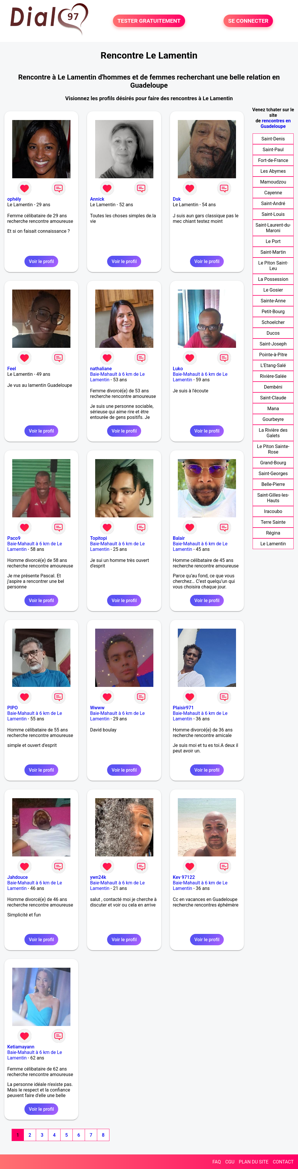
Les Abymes (273, 171)
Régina (273, 533)
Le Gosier (273, 290)
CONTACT (283, 1162)
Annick (97, 199)
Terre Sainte (273, 522)
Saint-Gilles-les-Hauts (273, 497)
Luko (178, 368)
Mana (273, 408)
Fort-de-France (273, 160)
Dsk (177, 199)
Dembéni (273, 387)
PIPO (12, 707)
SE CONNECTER (248, 20)
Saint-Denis (273, 139)
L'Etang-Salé (273, 365)
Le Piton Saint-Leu (273, 265)
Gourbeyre (273, 419)
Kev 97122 (184, 877)
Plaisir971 (183, 707)
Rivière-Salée (273, 376)
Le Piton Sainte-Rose (273, 449)
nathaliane (101, 368)
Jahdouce (17, 877)
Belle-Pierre (273, 484)
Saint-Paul (273, 149)
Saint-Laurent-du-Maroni (273, 227)
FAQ (216, 1162)
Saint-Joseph (273, 344)
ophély (14, 199)
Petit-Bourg (273, 311)
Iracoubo (273, 511)
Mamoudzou (273, 182)
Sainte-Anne (273, 301)
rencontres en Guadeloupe (276, 123)
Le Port (273, 241)
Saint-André (273, 203)
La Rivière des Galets (273, 432)
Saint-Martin (273, 252)
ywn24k (98, 877)
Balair (179, 538)
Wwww (97, 707)
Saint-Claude (273, 398)
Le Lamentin (273, 543)
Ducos (273, 333)
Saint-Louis (273, 214)
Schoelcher (273, 322)
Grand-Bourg (273, 463)
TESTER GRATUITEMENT (149, 20)
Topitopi (98, 538)
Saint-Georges (273, 473)
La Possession (273, 279)
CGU (230, 1162)
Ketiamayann (20, 1047)
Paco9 (13, 538)
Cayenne (273, 192)
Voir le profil (41, 261)
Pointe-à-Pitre (273, 354)
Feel (11, 368)
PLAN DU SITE (254, 1162)
